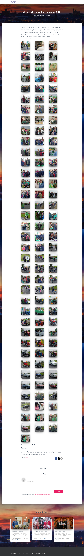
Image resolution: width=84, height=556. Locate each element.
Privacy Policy (13, 553)
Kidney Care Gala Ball (60, 531)
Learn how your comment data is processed (42, 494)
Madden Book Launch (17, 531)
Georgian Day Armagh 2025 (41, 531)
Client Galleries (25, 553)
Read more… (17, 539)
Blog (27, 457)
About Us (43, 553)
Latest (19, 553)
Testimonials (37, 553)
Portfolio (31, 553)
